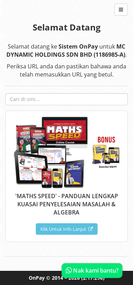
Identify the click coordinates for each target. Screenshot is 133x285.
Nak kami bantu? (92, 270)
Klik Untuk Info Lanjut (66, 229)
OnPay (37, 277)
